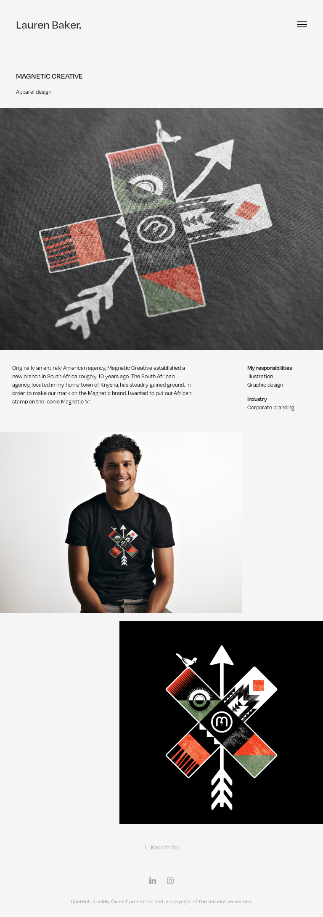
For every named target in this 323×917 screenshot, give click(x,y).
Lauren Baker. (48, 24)
